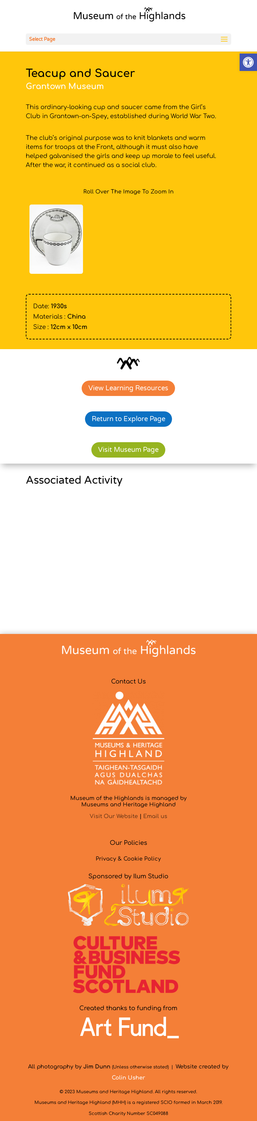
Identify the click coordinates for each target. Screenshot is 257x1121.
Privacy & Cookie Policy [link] (128, 859)
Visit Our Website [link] (114, 816)
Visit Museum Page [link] (128, 450)
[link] (248, 62)
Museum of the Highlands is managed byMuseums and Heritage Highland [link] (128, 801)
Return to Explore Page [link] (128, 419)
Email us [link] (155, 816)
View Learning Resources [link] (128, 388)
